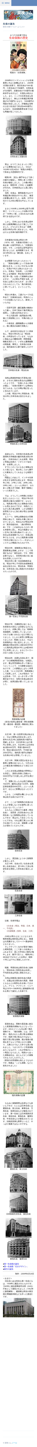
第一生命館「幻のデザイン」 (16, 1266)
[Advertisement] (18, 1374)
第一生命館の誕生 (11, 1264)
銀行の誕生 (8, 1269)
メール (14, 1443)
